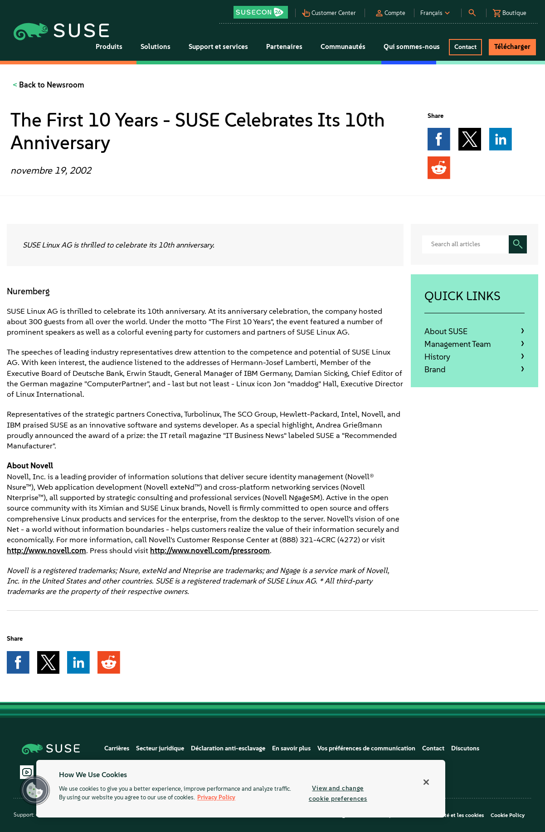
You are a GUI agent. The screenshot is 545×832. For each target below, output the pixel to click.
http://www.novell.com (46, 550)
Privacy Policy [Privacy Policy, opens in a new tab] (216, 797)
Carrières (116, 748)
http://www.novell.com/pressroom (210, 550)
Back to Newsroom (50, 84)
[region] (240, 788)
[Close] (426, 782)
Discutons (465, 748)
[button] (263, 9)
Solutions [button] (155, 47)
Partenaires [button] (284, 47)
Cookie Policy (508, 815)
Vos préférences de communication (366, 748)
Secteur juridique (160, 748)
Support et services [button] (218, 47)
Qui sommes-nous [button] (412, 47)
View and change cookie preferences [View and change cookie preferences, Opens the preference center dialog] (338, 793)
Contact (433, 748)
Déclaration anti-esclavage (228, 748)
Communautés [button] (343, 47)
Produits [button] (109, 47)
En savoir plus (291, 748)
